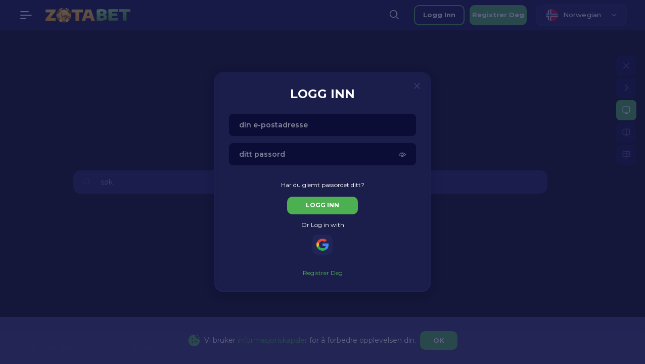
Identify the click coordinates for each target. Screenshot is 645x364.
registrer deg (323, 273)
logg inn (322, 205)
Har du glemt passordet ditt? (322, 185)
